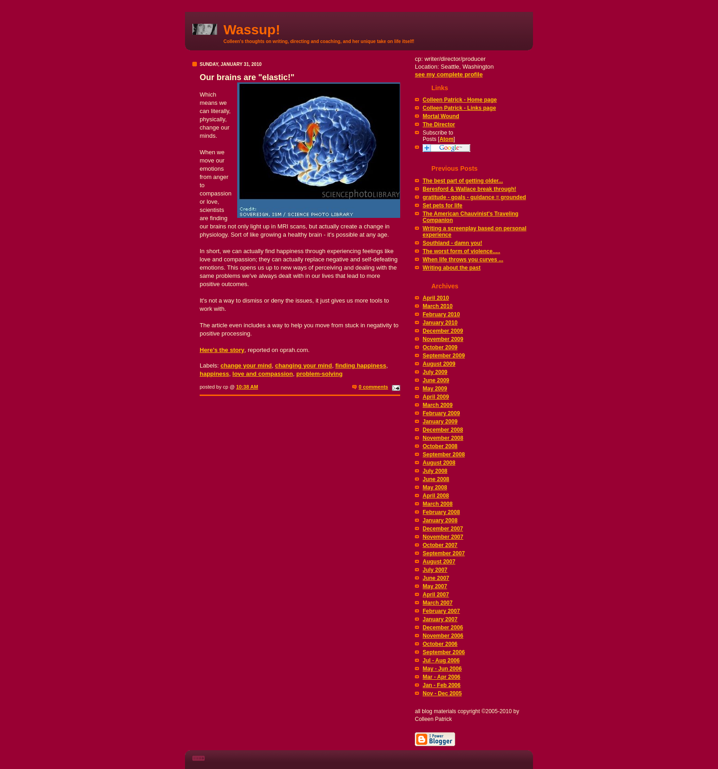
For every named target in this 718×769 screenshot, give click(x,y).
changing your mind (303, 365)
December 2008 (443, 430)
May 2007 (435, 586)
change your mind (246, 365)
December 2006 (443, 627)
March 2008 (437, 504)
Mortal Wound (441, 116)
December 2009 (443, 331)
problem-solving (319, 373)
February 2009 (441, 413)
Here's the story (222, 350)
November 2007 (443, 537)
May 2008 (435, 487)
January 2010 (440, 323)
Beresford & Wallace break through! (469, 189)
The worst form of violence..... (461, 251)
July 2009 (435, 372)
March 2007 (437, 603)
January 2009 (440, 421)
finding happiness (360, 365)
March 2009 (437, 405)
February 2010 (441, 314)
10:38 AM (247, 387)
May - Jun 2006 (442, 669)
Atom (447, 139)
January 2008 (440, 520)
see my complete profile (449, 74)
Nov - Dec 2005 (442, 693)
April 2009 (436, 397)
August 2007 (439, 561)
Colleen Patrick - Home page (460, 100)
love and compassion (263, 373)
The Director (439, 124)
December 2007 (443, 528)
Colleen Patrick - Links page (459, 108)
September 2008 (444, 454)
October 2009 (440, 347)
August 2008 (439, 463)
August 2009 (439, 364)
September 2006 (444, 652)
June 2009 (436, 380)
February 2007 (441, 611)
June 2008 (436, 479)
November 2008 (443, 438)
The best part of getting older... (463, 181)
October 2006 (440, 644)
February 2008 (441, 512)
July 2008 (435, 471)
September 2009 (444, 355)
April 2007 (436, 594)
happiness (214, 373)
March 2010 (437, 306)
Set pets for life (442, 205)
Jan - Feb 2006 (442, 685)
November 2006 (443, 636)
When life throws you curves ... (463, 259)
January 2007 (440, 619)
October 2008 (440, 446)
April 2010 (436, 298)
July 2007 (435, 570)
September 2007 (444, 553)
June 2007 (436, 578)
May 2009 (435, 388)
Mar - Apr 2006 (441, 677)
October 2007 (440, 545)
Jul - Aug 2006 (441, 660)
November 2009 (443, 339)
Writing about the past (451, 268)
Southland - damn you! (452, 243)
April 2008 (436, 496)
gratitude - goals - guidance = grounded (474, 197)
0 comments (373, 387)
